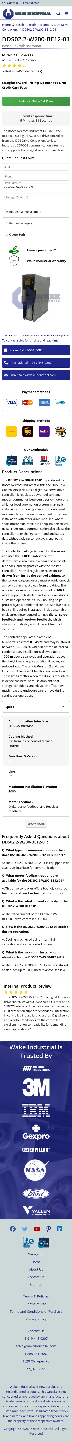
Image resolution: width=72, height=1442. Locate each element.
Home (6, 25)
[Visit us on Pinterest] (48, 1229)
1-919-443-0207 (10, 3)
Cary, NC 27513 (36, 1369)
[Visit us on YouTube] (37, 1229)
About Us (36, 1269)
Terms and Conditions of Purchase (36, 1311)
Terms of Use (36, 1304)
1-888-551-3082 (31, 3)
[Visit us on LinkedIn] (59, 1229)
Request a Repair (19, 223)
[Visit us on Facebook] (13, 1229)
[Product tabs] (36, 707)
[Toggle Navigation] (66, 13)
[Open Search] (58, 13)
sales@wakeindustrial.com (37, 375)
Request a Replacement (23, 212)
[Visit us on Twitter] (25, 1229)
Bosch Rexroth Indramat (32, 25)
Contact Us (36, 1277)
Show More (36, 823)
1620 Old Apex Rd (36, 1361)
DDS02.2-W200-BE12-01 (39, 29)
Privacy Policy (36, 1319)
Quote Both (15, 235)
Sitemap (36, 1284)
